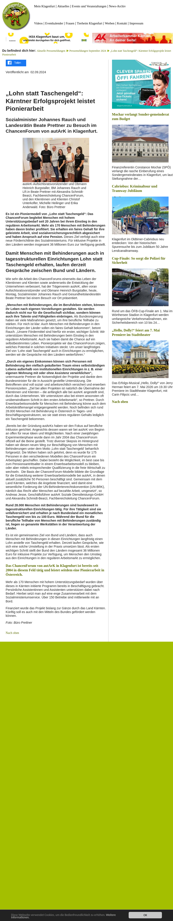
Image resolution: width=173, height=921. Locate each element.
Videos (38, 23)
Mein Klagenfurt (44, 6)
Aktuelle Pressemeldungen (51, 50)
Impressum (136, 23)
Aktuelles (63, 6)
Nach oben (12, 633)
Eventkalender (54, 23)
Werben (109, 23)
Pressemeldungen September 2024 (87, 50)
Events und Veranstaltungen (89, 6)
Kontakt (122, 23)
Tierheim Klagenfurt (89, 23)
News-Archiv (117, 6)
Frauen (70, 23)
